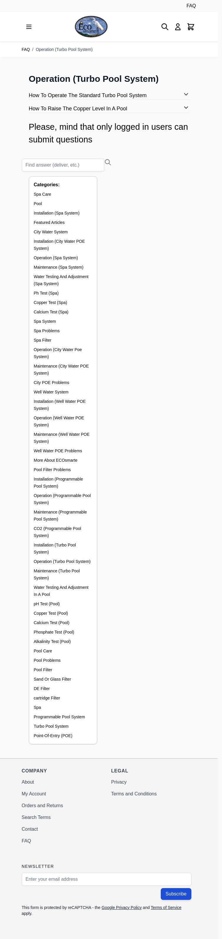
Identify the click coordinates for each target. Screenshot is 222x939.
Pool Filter (43, 669)
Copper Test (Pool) (51, 613)
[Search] (63, 165)
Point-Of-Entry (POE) (53, 735)
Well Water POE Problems (58, 450)
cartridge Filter (47, 698)
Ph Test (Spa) (46, 293)
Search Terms (36, 817)
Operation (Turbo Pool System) (62, 561)
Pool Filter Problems (52, 469)
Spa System (45, 321)
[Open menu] (29, 27)
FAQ (191, 5)
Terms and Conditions (134, 793)
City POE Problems (51, 382)
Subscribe (175, 893)
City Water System (51, 232)
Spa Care (42, 194)
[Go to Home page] (91, 26)
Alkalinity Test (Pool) (52, 641)
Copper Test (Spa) (50, 302)
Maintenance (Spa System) (59, 267)
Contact (30, 829)
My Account (34, 793)
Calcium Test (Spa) (51, 312)
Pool (38, 203)
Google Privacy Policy (122, 907)
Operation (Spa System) (56, 257)
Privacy (119, 782)
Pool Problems (47, 660)
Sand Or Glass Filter (52, 679)
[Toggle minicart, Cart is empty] (190, 26)
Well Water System (51, 392)
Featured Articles (49, 222)
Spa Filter (43, 340)
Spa (37, 707)
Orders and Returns (42, 805)
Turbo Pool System (51, 726)
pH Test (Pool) (47, 603)
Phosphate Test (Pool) (54, 632)
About (28, 782)
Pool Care (43, 651)
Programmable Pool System (59, 716)
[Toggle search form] (165, 26)
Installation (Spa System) (57, 213)
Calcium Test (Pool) (51, 622)
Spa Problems (47, 330)
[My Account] (178, 26)
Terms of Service (166, 907)
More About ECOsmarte (56, 460)
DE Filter (42, 688)
